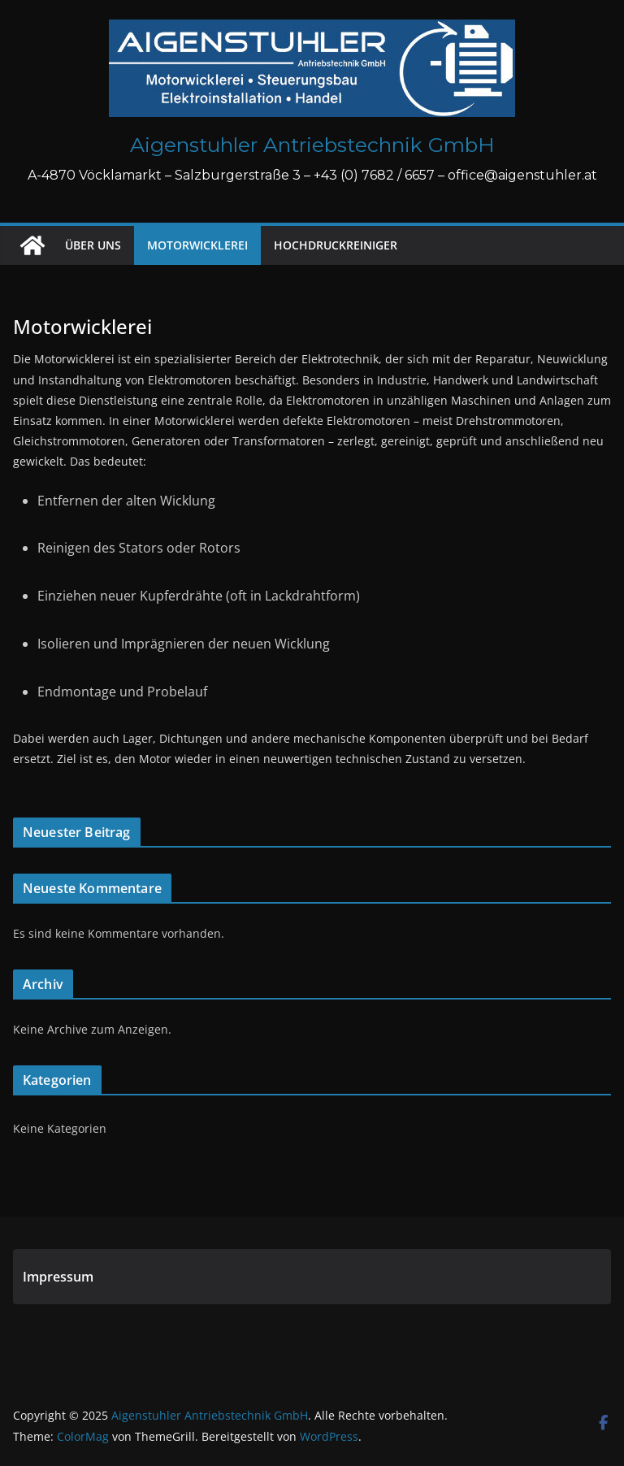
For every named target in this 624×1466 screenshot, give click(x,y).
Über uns (93, 245)
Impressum (58, 1277)
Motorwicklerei (197, 245)
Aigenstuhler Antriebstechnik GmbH (312, 144)
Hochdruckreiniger (335, 245)
